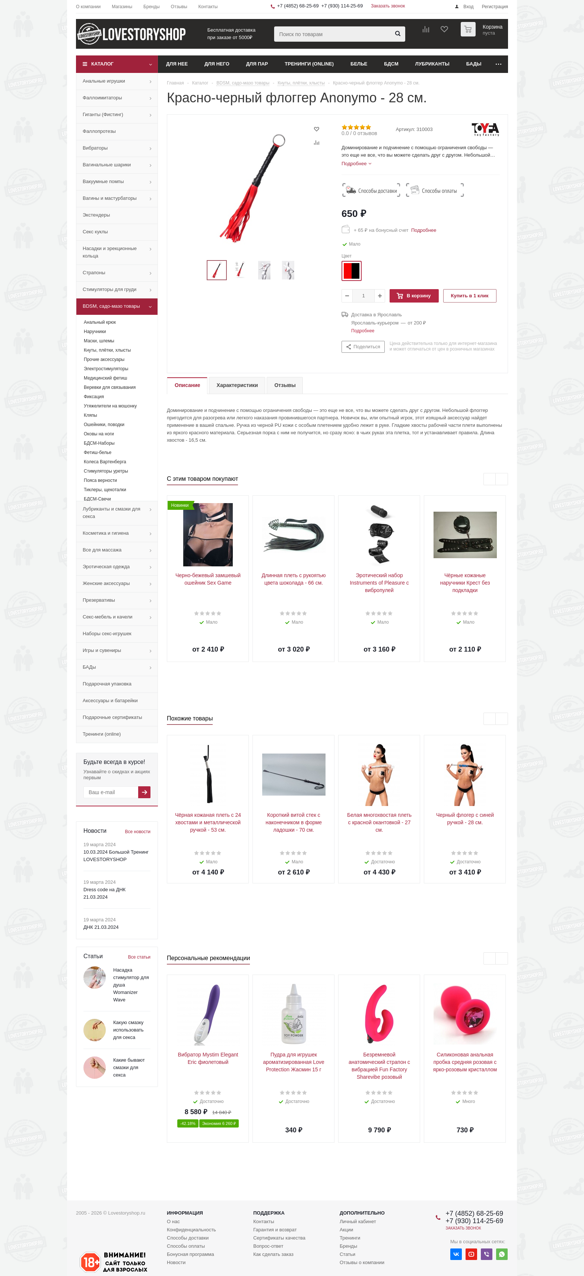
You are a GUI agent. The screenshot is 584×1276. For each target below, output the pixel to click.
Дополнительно (362, 1213)
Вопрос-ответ (268, 1246)
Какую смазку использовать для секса (128, 1030)
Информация (185, 1213)
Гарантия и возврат (275, 1229)
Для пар (257, 64)
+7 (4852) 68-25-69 (298, 6)
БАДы (474, 64)
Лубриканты (432, 64)
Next (306, 270)
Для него (216, 64)
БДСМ (391, 64)
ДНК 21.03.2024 (100, 927)
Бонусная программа (190, 1254)
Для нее (177, 64)
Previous (198, 270)
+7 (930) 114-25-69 (342, 6)
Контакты (263, 1221)
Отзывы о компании (362, 1262)
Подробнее (423, 230)
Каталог (102, 64)
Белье (358, 64)
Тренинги (350, 1238)
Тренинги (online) (309, 64)
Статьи (347, 1254)
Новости (176, 1262)
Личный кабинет (358, 1221)
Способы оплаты (186, 1246)
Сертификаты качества (279, 1238)
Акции (346, 1229)
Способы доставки (188, 1238)
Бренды (348, 1246)
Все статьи (139, 957)
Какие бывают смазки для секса (129, 1067)
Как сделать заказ (273, 1254)
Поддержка (269, 1213)
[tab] (356, 163)
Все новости (137, 831)
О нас (173, 1221)
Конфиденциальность (191, 1229)
